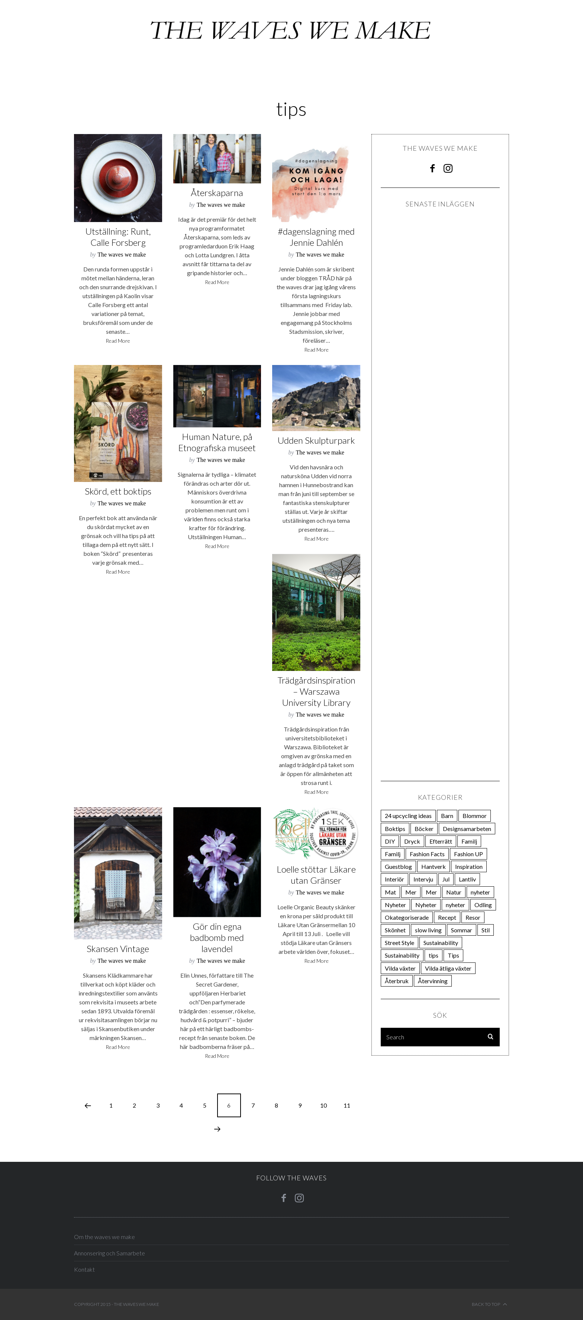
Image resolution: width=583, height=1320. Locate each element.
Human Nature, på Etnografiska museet (217, 442)
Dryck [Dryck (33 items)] (412, 841)
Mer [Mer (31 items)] (431, 892)
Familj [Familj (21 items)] (469, 841)
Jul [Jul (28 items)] (446, 879)
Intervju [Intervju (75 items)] (423, 879)
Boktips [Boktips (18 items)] (395, 828)
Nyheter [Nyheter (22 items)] (395, 904)
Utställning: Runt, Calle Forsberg (118, 237)
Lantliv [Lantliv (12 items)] (467, 879)
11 (347, 1105)
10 (323, 1105)
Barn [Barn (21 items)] (447, 815)
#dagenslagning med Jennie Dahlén (316, 237)
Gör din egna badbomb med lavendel (217, 937)
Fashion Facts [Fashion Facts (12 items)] (427, 853)
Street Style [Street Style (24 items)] (399, 942)
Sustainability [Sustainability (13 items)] (402, 955)
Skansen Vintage (118, 948)
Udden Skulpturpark (316, 440)
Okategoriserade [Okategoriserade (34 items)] (407, 917)
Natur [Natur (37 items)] (453, 892)
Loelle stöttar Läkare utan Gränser (316, 875)
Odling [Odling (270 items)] (483, 904)
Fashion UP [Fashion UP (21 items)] (468, 853)
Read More (118, 341)
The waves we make (121, 254)
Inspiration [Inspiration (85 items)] (469, 866)
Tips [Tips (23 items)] (453, 955)
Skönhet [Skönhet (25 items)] (395, 929)
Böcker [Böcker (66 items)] (424, 828)
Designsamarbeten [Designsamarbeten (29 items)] (467, 828)
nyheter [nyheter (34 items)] (480, 892)
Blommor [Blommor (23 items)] (475, 815)
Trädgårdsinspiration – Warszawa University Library (316, 691)
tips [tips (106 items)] (433, 955)
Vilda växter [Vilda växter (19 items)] (400, 968)
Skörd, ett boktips (118, 491)
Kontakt (84, 1269)
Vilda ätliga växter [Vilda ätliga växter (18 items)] (448, 968)
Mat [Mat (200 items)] (390, 892)
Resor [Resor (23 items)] (473, 917)
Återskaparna (217, 192)
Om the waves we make (104, 1236)
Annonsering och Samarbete (109, 1253)
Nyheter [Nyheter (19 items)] (426, 904)
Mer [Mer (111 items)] (410, 892)
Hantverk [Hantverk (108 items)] (433, 866)
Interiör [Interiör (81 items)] (394, 879)
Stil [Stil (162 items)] (485, 929)
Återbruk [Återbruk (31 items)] (397, 980)
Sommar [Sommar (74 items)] (461, 929)
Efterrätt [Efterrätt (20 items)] (440, 841)
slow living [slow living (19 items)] (428, 929)
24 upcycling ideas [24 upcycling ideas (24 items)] (408, 815)
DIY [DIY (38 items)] (390, 841)
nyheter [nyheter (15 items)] (455, 904)
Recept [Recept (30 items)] (447, 917)
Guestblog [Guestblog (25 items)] (398, 866)
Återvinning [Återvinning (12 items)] (433, 980)
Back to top (489, 1304)
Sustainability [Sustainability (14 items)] (440, 942)
